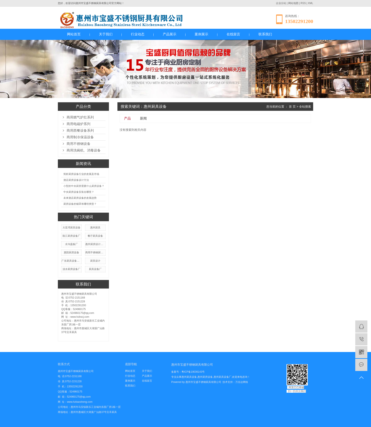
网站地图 (293, 3)
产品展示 (169, 34)
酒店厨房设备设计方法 (76, 180)
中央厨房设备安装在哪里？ (78, 191)
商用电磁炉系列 (78, 124)
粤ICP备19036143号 (193, 371)
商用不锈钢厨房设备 (95, 252)
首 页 (292, 106)
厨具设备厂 (95, 269)
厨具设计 (95, 260)
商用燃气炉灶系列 (80, 117)
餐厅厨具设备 (95, 235)
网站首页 (74, 34)
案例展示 (201, 34)
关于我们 (106, 34)
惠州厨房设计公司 (95, 244)
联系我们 (265, 34)
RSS (303, 3)
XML (310, 3)
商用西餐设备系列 (80, 130)
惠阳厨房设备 (71, 252)
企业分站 (281, 3)
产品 (127, 118)
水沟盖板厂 (71, 244)
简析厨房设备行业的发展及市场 (81, 174)
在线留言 (233, 34)
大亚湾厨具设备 (71, 227)
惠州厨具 (95, 227)
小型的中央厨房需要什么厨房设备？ (83, 186)
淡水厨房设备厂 (71, 269)
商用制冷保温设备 (80, 137)
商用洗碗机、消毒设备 (84, 150)
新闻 (143, 118)
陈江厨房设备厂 (71, 235)
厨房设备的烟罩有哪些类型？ (80, 203)
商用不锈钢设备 (78, 144)
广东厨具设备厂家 (71, 260)
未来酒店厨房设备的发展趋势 (80, 197)
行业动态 (137, 34)
